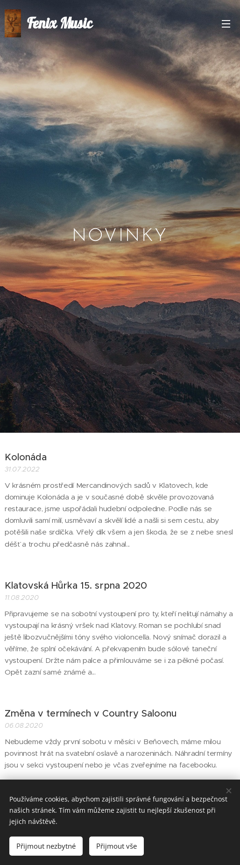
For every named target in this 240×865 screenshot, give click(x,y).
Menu (226, 23)
